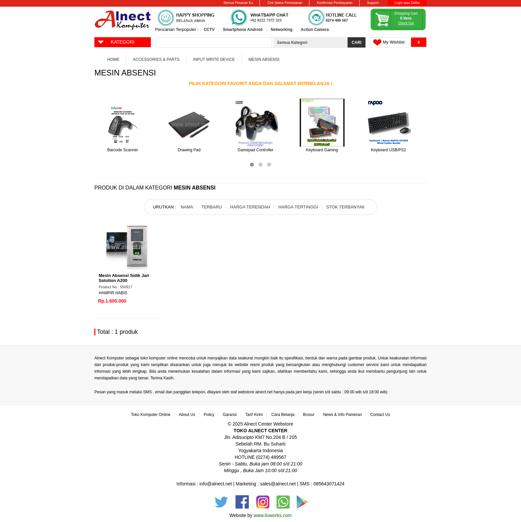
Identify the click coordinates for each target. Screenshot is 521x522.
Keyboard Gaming (322, 150)
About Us (187, 414)
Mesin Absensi (264, 59)
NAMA (187, 206)
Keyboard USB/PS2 (388, 150)
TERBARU (211, 206)
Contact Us (380, 414)
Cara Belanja (282, 414)
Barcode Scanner (122, 150)
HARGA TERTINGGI (298, 206)
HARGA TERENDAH (250, 206)
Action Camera (315, 29)
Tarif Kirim (254, 414)
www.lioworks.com (272, 515)
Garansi (230, 414)
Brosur (309, 414)
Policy (209, 414)
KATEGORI (115, 42)
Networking (281, 29)
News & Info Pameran (342, 414)
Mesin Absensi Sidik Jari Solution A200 (124, 278)
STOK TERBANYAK (345, 206)
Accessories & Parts (156, 59)
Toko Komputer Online (150, 414)
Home (113, 59)
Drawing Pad (189, 150)
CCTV (209, 29)
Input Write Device (214, 59)
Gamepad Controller (255, 150)
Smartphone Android (242, 29)
